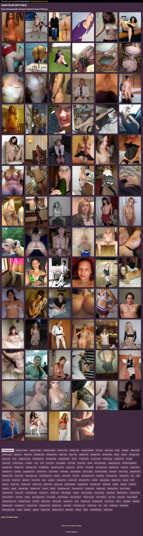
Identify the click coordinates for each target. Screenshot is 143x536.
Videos (79, 526)
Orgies (13, 488)
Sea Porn (19, 497)
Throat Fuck (92, 505)
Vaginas (36, 510)
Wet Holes (69, 510)
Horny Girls (66, 476)
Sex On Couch (88, 497)
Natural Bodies (70, 484)
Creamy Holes (18, 463)
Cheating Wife (51, 459)
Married (95, 480)
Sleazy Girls (57, 501)
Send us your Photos (68, 526)
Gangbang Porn (29, 471)
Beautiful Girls (39, 454)
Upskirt (19, 510)
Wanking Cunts (57, 510)
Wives (86, 510)
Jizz (132, 476)
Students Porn (7, 505)
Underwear (113, 505)
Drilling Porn (19, 467)
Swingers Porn (44, 505)
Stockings (126, 501)
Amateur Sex (74, 450)
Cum (36, 463)
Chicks (74, 459)
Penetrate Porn (77, 488)
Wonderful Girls (95, 510)
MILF (132, 480)
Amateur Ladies (35, 450)
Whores (78, 510)
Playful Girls (101, 488)
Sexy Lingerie (132, 497)
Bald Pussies (7, 454)
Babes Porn (135, 450)
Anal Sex (99, 450)
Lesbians (51, 480)
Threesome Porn (79, 505)
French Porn (134, 467)
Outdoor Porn (35, 488)
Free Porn (124, 467)
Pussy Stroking (86, 493)
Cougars (129, 459)
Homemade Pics (31, 476)
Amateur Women (88, 450)
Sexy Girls (121, 497)
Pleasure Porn (112, 488)
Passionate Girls (63, 488)
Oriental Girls (23, 488)
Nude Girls (106, 484)
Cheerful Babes (64, 459)
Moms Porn (15, 484)
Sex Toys (111, 497)
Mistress (5, 484)
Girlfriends (64, 471)
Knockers (25, 480)
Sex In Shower (63, 497)
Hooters (57, 476)
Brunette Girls (134, 454)
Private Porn (43, 493)
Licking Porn (61, 480)
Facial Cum (70, 467)
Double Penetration (129, 463)
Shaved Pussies (24, 501)
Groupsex (112, 471)
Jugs (138, 476)
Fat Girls (80, 467)
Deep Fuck (81, 463)
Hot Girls (76, 476)
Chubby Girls (84, 459)
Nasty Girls (58, 484)
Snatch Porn (109, 501)
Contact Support (71, 532)
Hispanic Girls (7, 476)
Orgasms (5, 488)
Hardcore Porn (135, 471)
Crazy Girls (6, 463)
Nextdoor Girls (95, 484)
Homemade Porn (46, 476)
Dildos (90, 463)
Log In (46, 1)
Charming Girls (38, 459)
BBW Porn (28, 454)
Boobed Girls (107, 454)
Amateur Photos (49, 450)
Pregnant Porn (7, 493)
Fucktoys (17, 471)
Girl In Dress (53, 471)
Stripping (136, 501)
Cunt (42, 463)
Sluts (76, 501)
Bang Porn (18, 454)
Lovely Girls (72, 480)
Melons (125, 480)
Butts (14, 459)
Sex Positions (101, 497)
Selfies (27, 497)
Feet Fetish (89, 467)
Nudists (115, 484)
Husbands (100, 476)
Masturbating (104, 480)
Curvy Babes (60, 463)
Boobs (116, 454)
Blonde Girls (83, 454)
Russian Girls (135, 493)
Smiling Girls (85, 501)
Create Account (36, 1)
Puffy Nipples (66, 493)
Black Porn (73, 454)
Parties (52, 488)
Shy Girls (36, 501)
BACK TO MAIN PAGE (9, 517)
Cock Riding (107, 459)
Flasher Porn (113, 467)
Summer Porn (32, 505)
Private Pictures (31, 493)
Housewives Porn (87, 476)
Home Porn (19, 476)
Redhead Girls (122, 493)
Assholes (125, 450)
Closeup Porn (96, 459)
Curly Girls (50, 463)
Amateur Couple (21, 450)
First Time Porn (101, 467)
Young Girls (108, 510)
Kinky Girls (16, 480)
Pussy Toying (99, 493)
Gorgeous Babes (101, 471)
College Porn (119, 459)
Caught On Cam (24, 459)
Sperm (118, 501)
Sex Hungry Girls (38, 497)
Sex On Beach (75, 497)
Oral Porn (132, 484)
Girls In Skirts (88, 471)
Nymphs (124, 484)
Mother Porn (25, 484)
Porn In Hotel (125, 488)
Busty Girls (6, 459)
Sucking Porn (20, 505)
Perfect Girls (89, 488)
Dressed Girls (7, 467)
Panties (45, 488)
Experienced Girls (57, 467)
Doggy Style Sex (114, 463)
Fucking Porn (7, 471)
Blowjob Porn (95, 454)
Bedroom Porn (52, 454)
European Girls (31, 467)
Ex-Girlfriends (44, 467)
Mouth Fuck (37, 484)
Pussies (76, 493)
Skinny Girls (46, 501)
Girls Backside (75, 471)
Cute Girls (71, 463)
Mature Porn (116, 480)
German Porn (42, 471)
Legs (44, 480)
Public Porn (55, 493)
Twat (105, 505)
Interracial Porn (111, 476)
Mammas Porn (84, 480)
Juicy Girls (6, 480)
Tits (100, 505)
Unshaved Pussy (8, 510)
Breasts (124, 454)
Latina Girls (36, 480)
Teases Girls (56, 505)
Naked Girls (48, 484)
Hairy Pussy (123, 471)
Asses (117, 450)
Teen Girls (67, 505)
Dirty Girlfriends (100, 463)
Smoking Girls (97, 501)
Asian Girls (109, 450)
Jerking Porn (124, 476)
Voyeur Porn (45, 510)
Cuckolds (28, 463)
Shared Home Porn (9, 501)
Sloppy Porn (68, 501)
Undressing (124, 505)
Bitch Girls (63, 454)
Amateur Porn (62, 450)
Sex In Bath (51, 497)
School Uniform (7, 497)
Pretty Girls (19, 493)
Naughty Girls (82, 484)
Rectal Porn (110, 493)
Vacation (27, 510)
